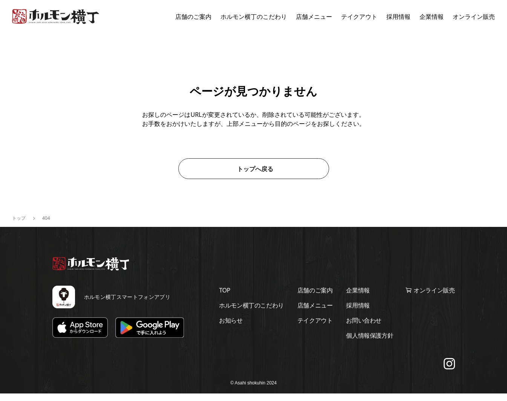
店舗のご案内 (193, 16)
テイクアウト (359, 16)
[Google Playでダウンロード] (149, 335)
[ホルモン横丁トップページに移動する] (55, 16)
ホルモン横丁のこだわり (254, 16)
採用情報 (398, 16)
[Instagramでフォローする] (449, 371)
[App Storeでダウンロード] (80, 335)
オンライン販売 (474, 16)
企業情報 (432, 16)
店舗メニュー (314, 16)
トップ (19, 226)
